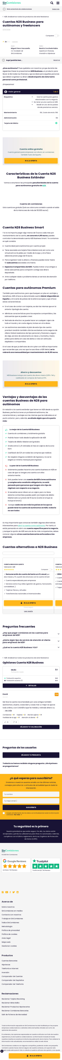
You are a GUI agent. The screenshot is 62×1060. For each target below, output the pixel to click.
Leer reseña (28, 611)
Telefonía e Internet (10, 968)
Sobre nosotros (8, 907)
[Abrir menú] (57, 3)
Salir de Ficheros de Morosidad (14, 1014)
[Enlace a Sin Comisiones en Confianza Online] (31, 881)
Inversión (5, 972)
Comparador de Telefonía (12, 984)
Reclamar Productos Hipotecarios (16, 1007)
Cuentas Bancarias (9, 961)
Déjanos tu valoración (31, 727)
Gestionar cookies (9, 946)
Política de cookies (9, 934)
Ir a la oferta (34, 1056)
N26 (44, 185)
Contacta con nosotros (11, 915)
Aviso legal (6, 938)
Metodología (7, 926)
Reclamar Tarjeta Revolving (13, 999)
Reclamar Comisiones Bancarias (15, 1010)
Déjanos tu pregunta (31, 755)
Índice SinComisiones (10, 922)
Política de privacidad (11, 930)
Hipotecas (6, 964)
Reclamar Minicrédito (10, 1003)
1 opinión (15, 42)
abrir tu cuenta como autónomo (31, 525)
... (8, 710)
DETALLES (31, 685)
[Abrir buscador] (51, 3)
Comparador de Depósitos (13, 980)
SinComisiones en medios (12, 911)
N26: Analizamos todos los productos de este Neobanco (26, 17)
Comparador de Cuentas (12, 976)
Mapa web (6, 942)
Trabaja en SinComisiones (12, 918)
